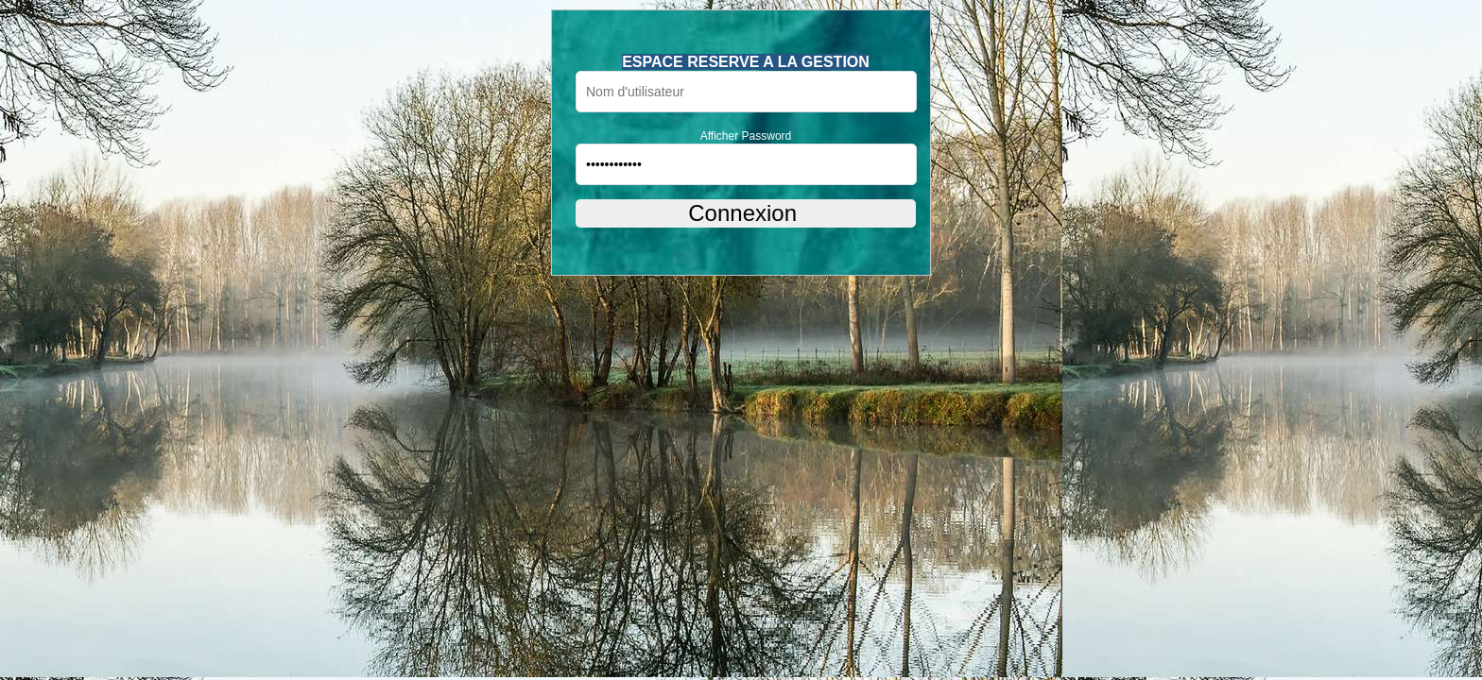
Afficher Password (746, 136)
